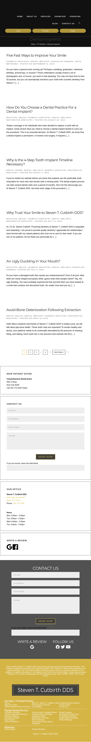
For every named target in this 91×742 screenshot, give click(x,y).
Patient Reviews (38, 730)
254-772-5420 (18, 504)
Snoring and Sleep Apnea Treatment (42, 723)
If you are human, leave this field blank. (22, 464)
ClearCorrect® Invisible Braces (44, 713)
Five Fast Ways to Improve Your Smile (36, 56)
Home (7, 703)
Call (17, 31)
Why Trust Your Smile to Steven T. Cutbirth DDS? (44, 213)
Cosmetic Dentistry (17, 62)
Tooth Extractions (12, 722)
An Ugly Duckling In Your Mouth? (33, 261)
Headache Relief (38, 716)
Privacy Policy (65, 705)
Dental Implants (40, 62)
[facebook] (58, 648)
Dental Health (14, 316)
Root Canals (10, 720)
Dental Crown (14, 170)
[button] (79, 23)
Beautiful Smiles (16, 118)
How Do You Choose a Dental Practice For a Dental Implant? (41, 109)
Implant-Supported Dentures (16, 715)
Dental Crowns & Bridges (42, 715)
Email (41, 31)
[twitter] (63, 648)
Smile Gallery (10, 730)
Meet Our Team (11, 705)
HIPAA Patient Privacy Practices (18, 707)
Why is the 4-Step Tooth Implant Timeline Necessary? (39, 162)
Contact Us (63, 707)
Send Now (45, 457)
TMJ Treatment (38, 720)
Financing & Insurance (41, 705)
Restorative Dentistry (19, 120)
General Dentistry (55, 170)
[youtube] (68, 648)
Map (66, 31)
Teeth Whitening (65, 720)
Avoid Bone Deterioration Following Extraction (43, 310)
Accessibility (37, 707)
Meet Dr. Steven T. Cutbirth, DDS (45, 703)
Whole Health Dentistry (68, 718)
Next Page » (58, 353)
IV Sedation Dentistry (67, 716)
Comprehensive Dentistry (69, 703)
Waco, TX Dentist (38, 45)
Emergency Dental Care (69, 715)
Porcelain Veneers (62, 62)
